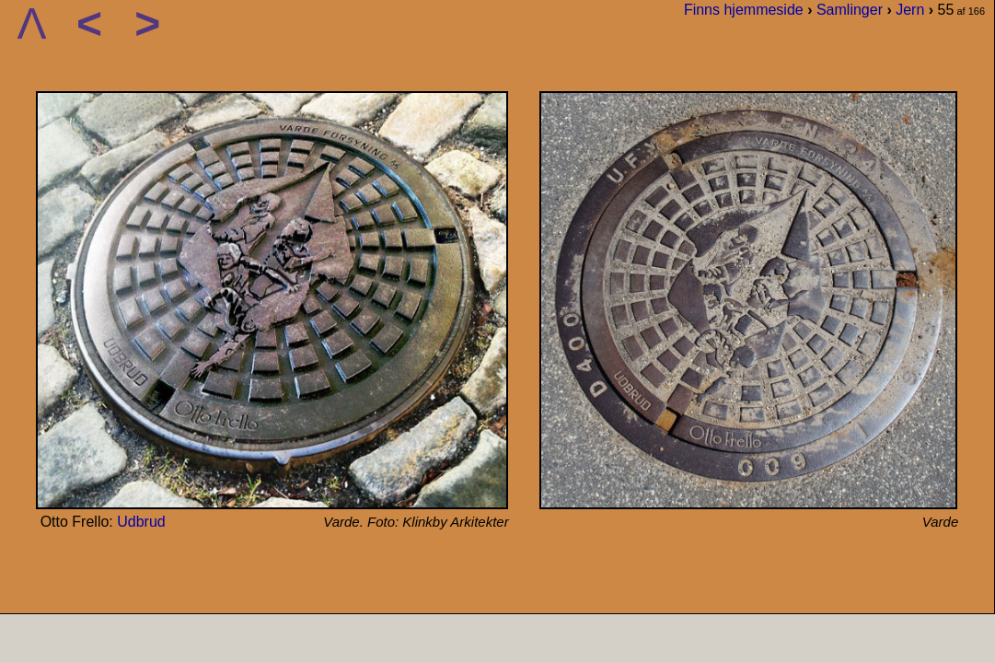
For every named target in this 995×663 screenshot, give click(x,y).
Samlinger (849, 9)
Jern (910, 9)
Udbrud (141, 521)
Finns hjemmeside (744, 9)
